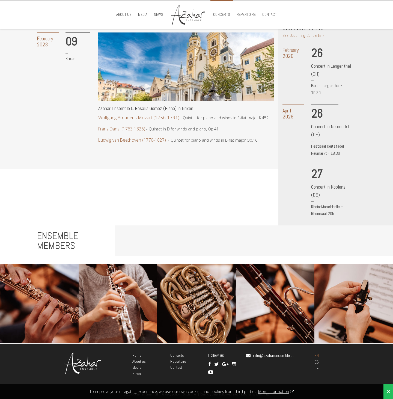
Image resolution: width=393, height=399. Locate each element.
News (158, 14)
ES (316, 362)
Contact (269, 14)
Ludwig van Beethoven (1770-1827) (132, 140)
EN (316, 355)
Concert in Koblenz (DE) (328, 191)
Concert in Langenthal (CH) (331, 70)
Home (136, 355)
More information (273, 391)
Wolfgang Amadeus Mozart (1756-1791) (138, 117)
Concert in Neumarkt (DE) (330, 130)
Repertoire (246, 14)
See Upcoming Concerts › (303, 35)
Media (142, 14)
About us (124, 14)
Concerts (221, 14)
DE (316, 368)
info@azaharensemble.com (275, 355)
